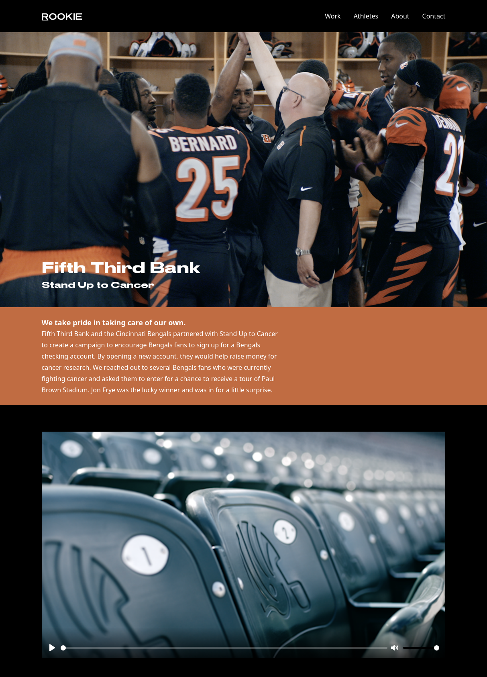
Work (332, 16)
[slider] (224, 648)
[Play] (52, 647)
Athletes (366, 16)
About (400, 16)
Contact (434, 16)
